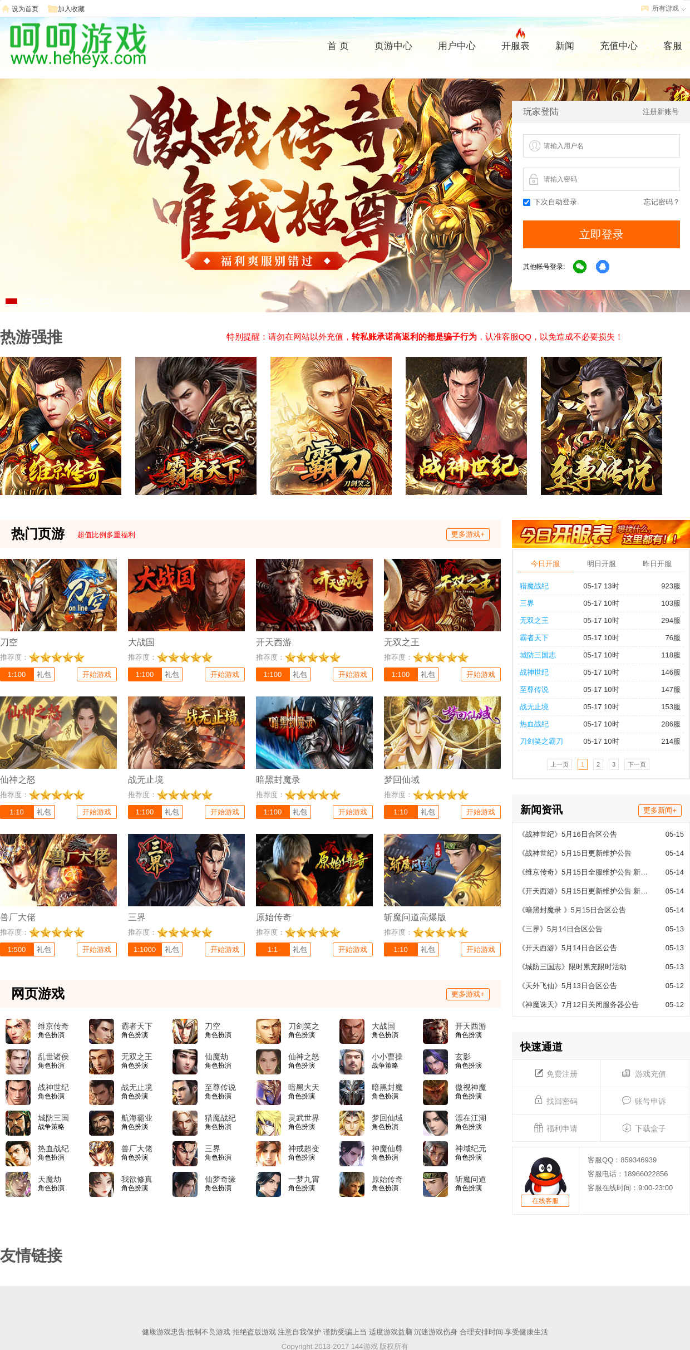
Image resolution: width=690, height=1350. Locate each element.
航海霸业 (136, 1117)
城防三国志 (538, 655)
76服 (668, 638)
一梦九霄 (303, 1179)
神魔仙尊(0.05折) (387, 1149)
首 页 (338, 46)
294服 (666, 620)
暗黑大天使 (303, 1088)
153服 (666, 707)
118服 (666, 655)
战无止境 (534, 707)
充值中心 (619, 46)
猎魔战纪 (534, 586)
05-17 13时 (601, 586)
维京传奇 (53, 1026)
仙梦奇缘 (220, 1179)
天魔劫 (49, 1179)
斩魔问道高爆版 (470, 1180)
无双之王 (534, 620)
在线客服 (545, 1201)
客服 (672, 46)
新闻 (564, 46)
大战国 (383, 1026)
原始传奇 (387, 1179)
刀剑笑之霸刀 (541, 741)
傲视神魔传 (470, 1088)
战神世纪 (534, 672)
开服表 (515, 44)
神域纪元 (470, 1148)
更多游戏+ (468, 534)
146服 (666, 672)
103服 (666, 603)
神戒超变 (303, 1148)
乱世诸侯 (53, 1056)
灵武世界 (303, 1117)
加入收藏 (71, 9)
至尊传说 (534, 689)
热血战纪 (534, 724)
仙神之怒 (303, 1056)
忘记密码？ (662, 201)
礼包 (44, 674)
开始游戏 (96, 674)
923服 (666, 586)
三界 (527, 603)
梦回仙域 (387, 1117)
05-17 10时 (601, 603)
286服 (666, 724)
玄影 (463, 1056)
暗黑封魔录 (387, 1088)
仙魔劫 (216, 1056)
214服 (666, 741)
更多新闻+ (660, 810)
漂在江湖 (470, 1117)
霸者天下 (534, 638)
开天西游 (470, 1026)
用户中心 (457, 46)
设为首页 (25, 9)
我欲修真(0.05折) (136, 1180)
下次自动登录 (550, 202)
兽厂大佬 (136, 1148)
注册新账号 (661, 111)
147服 (666, 689)
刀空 (212, 1026)
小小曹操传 (387, 1057)
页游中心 (393, 46)
